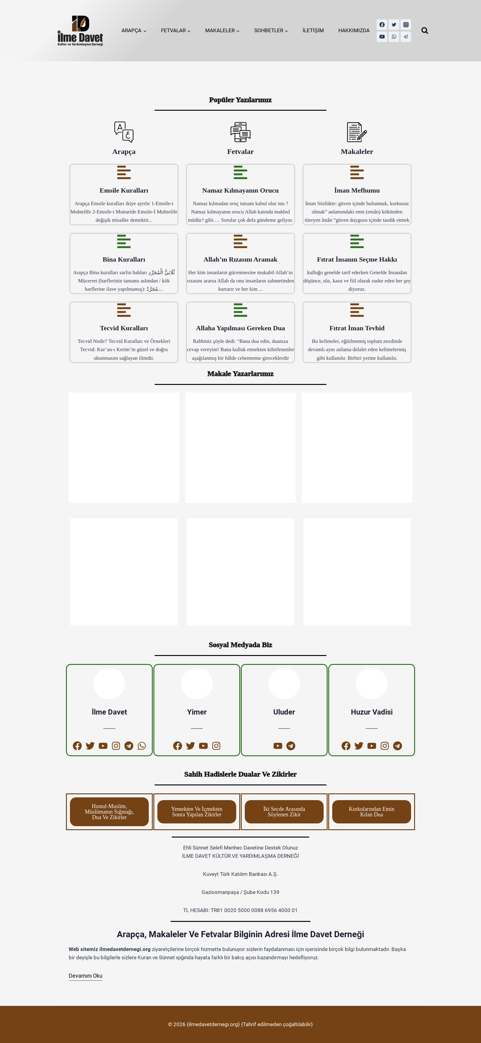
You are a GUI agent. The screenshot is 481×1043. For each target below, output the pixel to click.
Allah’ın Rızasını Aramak (240, 259)
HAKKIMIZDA (354, 30)
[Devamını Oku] (85, 976)
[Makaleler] (357, 132)
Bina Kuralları (124, 259)
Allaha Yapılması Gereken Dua (240, 328)
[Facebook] (382, 24)
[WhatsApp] (394, 37)
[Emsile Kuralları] (124, 172)
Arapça (124, 151)
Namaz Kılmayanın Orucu (240, 190)
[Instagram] (406, 24)
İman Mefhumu (357, 190)
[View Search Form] (424, 30)
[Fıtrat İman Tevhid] (357, 310)
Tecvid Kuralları (124, 328)
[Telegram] (406, 37)
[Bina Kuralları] (124, 241)
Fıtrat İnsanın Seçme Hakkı (357, 259)
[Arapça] (124, 132)
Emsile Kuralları (124, 190)
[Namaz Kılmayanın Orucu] (240, 172)
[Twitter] (394, 24)
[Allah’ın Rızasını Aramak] (240, 241)
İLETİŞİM (313, 30)
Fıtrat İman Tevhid (357, 328)
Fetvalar (240, 151)
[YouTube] (382, 37)
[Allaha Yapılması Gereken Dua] (240, 310)
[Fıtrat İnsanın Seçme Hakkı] (357, 241)
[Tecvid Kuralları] (124, 310)
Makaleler (357, 151)
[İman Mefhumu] (357, 172)
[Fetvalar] (240, 132)
